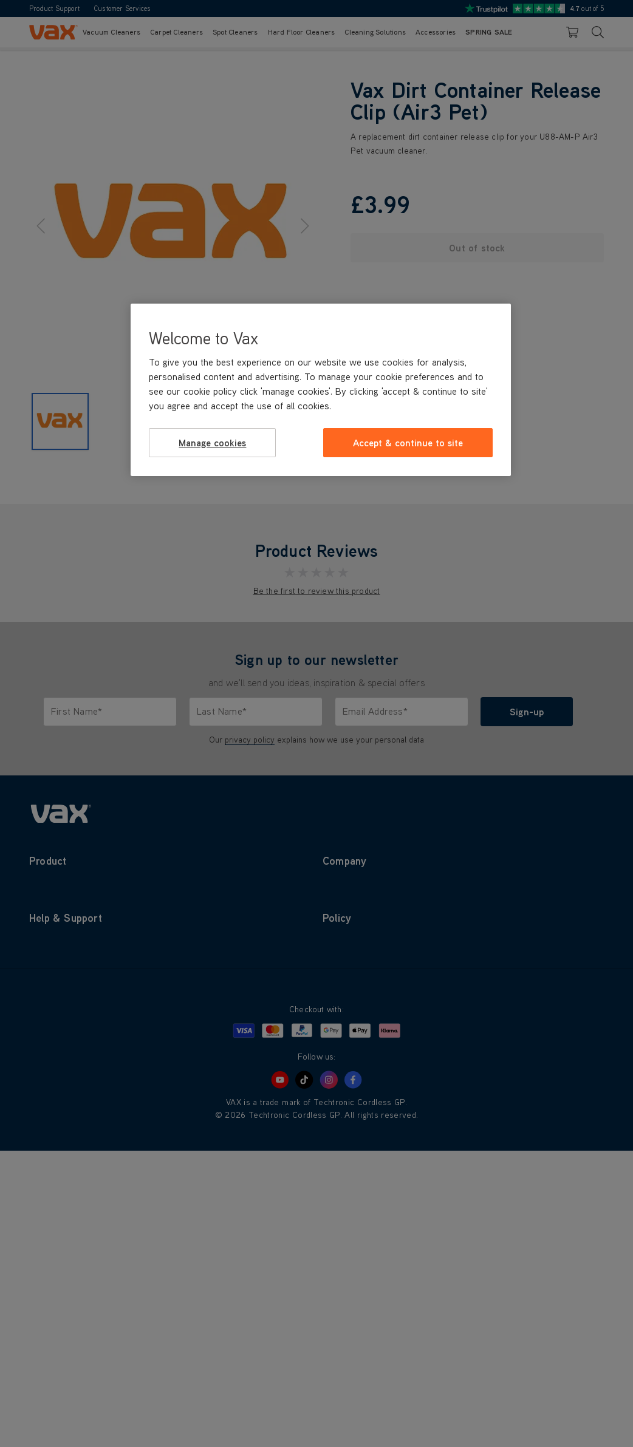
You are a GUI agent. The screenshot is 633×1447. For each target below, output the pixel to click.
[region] (320, 390)
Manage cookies (212, 443)
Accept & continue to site (408, 443)
